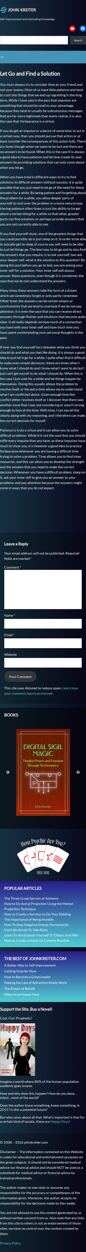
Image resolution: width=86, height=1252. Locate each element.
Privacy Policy (10, 1243)
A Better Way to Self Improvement (30, 965)
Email (9, 635)
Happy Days (60, 1121)
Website (10, 654)
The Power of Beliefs (19, 988)
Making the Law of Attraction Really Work (35, 982)
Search (78, 40)
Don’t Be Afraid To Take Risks (26, 930)
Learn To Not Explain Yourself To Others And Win (41, 935)
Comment (12, 567)
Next (78, 772)
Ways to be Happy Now (21, 994)
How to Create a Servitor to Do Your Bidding (37, 914)
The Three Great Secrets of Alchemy (31, 898)
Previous (8, 772)
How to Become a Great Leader (27, 977)
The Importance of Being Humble (29, 919)
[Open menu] (2, 57)
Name (9, 615)
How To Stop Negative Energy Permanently (36, 924)
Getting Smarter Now (20, 971)
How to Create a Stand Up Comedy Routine (36, 940)
